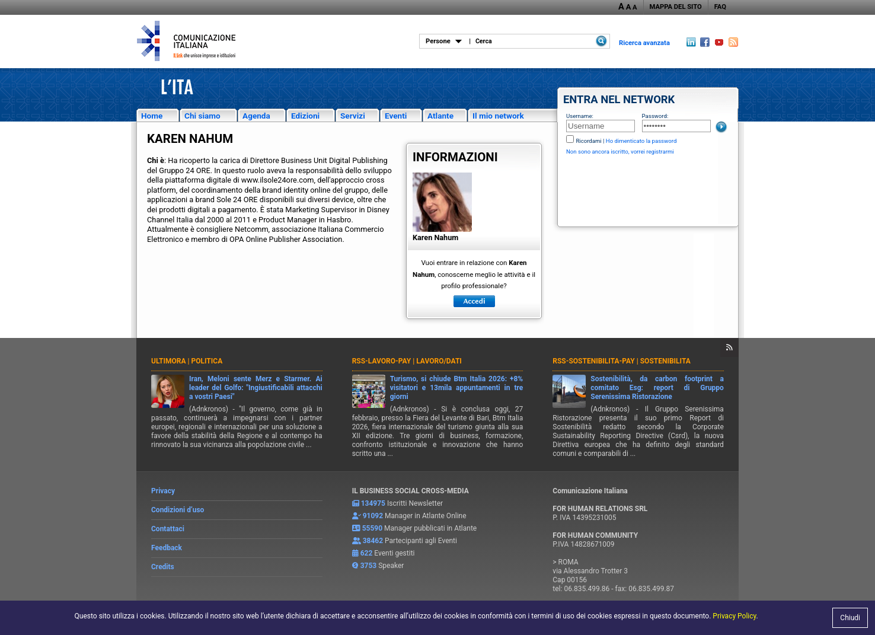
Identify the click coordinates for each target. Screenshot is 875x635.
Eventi (396, 115)
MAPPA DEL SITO (676, 7)
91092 (373, 516)
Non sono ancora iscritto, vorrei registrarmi (620, 151)
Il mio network (498, 115)
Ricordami (588, 141)
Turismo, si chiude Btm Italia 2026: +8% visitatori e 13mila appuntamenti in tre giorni (456, 388)
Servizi (352, 115)
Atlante (440, 115)
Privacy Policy (734, 616)
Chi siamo (202, 115)
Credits (162, 567)
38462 (373, 541)
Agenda (256, 115)
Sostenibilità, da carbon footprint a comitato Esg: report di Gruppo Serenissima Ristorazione (657, 388)
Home (151, 115)
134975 (373, 503)
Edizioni (305, 115)
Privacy (163, 491)
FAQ (720, 7)
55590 (372, 528)
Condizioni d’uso (177, 510)
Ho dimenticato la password (641, 141)
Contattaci (167, 529)
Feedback (166, 548)
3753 (368, 565)
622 (366, 553)
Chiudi (850, 618)
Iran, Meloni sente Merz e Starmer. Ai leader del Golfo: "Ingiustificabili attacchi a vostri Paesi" (255, 388)
